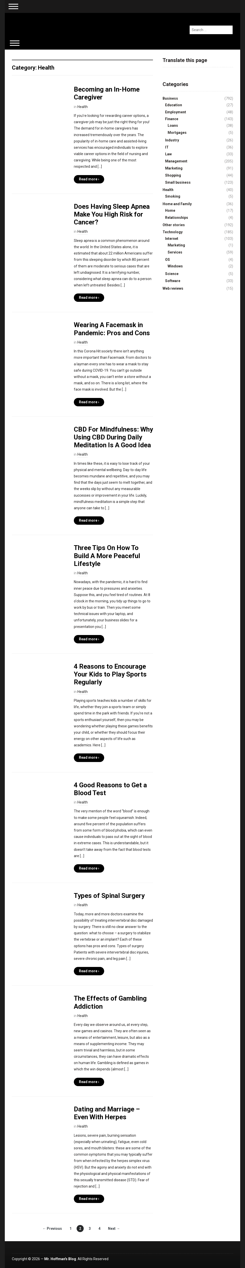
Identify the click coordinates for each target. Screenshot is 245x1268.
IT (167, 147)
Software (172, 281)
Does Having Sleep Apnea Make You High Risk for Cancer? (112, 214)
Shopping (173, 175)
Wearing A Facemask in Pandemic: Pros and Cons (112, 328)
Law (168, 154)
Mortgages (177, 133)
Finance (171, 119)
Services (175, 252)
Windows (175, 266)
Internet (171, 239)
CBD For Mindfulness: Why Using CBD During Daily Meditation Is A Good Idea (113, 437)
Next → (114, 1229)
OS (167, 260)
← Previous (52, 1229)
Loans (173, 125)
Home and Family (177, 204)
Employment (175, 112)
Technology (173, 232)
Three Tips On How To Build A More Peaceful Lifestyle (107, 555)
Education (173, 105)
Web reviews (173, 288)
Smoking (172, 196)
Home (170, 210)
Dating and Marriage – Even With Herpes (107, 1113)
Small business (178, 182)
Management (176, 161)
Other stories (174, 225)
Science (172, 274)
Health (82, 107)
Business (170, 98)
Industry (172, 140)
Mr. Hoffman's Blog (60, 1259)
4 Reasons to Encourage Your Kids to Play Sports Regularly (110, 674)
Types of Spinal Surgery (109, 895)
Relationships (176, 218)
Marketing (174, 168)
